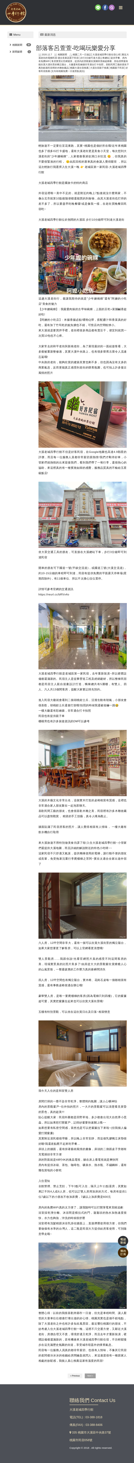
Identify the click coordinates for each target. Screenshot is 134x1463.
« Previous (75, 1376)
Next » (90, 1376)
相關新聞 (17, 44)
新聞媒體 (17, 51)
